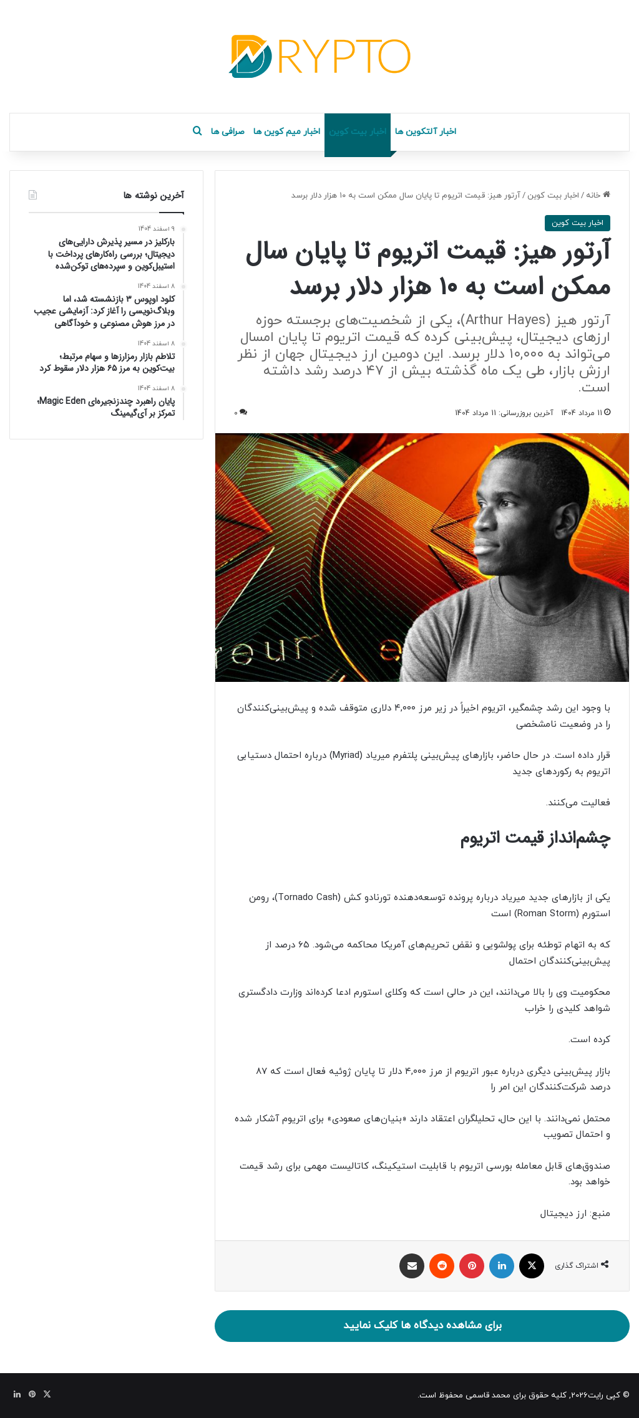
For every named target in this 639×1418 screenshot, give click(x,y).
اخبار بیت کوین (357, 132)
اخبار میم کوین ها (286, 132)
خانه (598, 195)
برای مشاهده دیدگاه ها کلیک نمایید (422, 1325)
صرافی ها (228, 132)
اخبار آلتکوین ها (425, 132)
